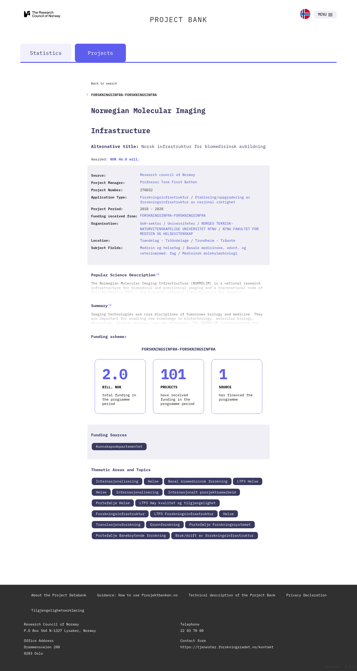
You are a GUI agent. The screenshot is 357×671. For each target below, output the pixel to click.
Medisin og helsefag (160, 247)
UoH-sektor (150, 223)
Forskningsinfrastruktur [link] (120, 513)
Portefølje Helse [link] (113, 503)
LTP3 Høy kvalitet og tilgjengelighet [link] (177, 503)
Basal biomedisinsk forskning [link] (197, 481)
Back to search (104, 83)
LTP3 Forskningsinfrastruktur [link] (183, 513)
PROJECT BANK (178, 19)
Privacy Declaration (306, 595)
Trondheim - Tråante (215, 240)
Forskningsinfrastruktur (164, 197)
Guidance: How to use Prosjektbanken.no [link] (137, 595)
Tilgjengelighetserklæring (57, 610)
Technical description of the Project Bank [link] (232, 595)
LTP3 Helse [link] (247, 481)
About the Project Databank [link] (58, 595)
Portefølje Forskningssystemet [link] (220, 524)
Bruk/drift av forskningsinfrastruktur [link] (214, 535)
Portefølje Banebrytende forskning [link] (131, 535)
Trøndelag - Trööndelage (164, 240)
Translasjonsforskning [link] (118, 524)
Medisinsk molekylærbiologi (209, 253)
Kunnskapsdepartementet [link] (119, 446)
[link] (305, 14)
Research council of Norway (167, 174)
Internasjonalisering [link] (117, 481)
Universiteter (181, 223)
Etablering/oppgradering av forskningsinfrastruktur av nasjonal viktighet (195, 199)
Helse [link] (153, 481)
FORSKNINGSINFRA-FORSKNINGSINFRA (173, 215)
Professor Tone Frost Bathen (168, 182)
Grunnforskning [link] (165, 524)
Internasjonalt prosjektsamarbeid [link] (202, 492)
